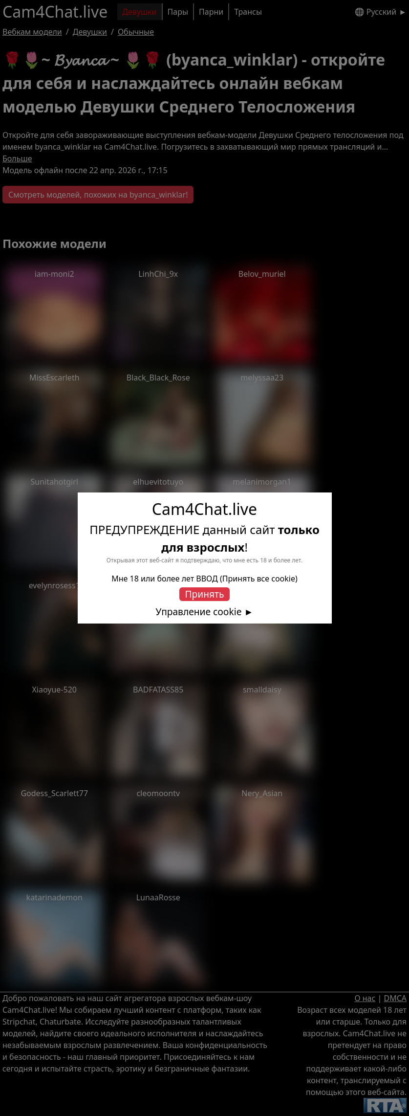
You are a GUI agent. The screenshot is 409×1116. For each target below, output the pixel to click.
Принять (204, 594)
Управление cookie (199, 612)
